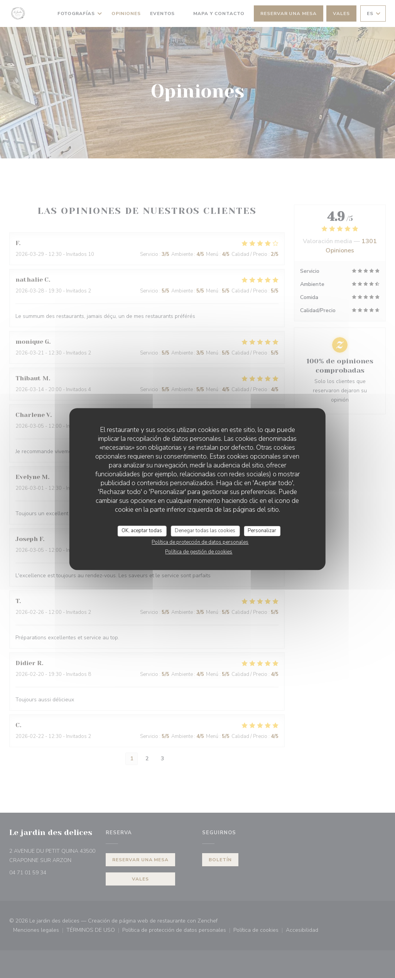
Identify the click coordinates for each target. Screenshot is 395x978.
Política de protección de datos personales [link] (200, 542)
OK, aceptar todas (142, 530)
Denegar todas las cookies (205, 530)
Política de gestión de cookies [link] (198, 551)
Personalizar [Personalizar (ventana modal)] (262, 530)
